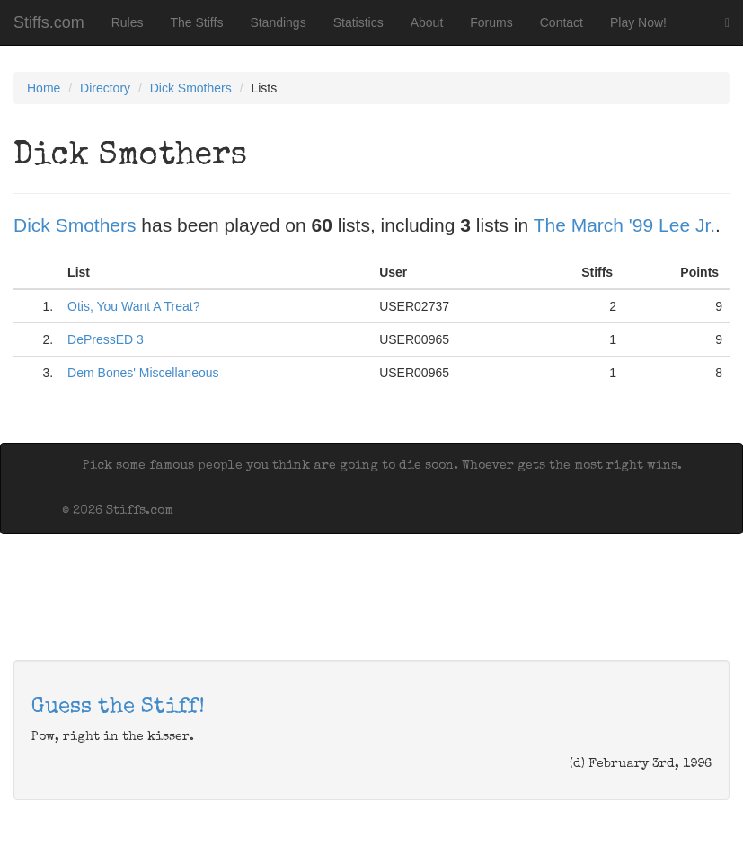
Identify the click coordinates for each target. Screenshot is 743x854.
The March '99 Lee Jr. (624, 225)
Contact (561, 22)
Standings (277, 22)
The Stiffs (197, 22)
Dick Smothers (191, 88)
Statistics (358, 22)
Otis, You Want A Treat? (133, 306)
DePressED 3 (105, 339)
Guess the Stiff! (118, 707)
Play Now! (638, 22)
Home (43, 88)
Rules (127, 22)
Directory (105, 88)
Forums (491, 22)
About (427, 22)
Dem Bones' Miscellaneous (142, 372)
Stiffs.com (48, 22)
